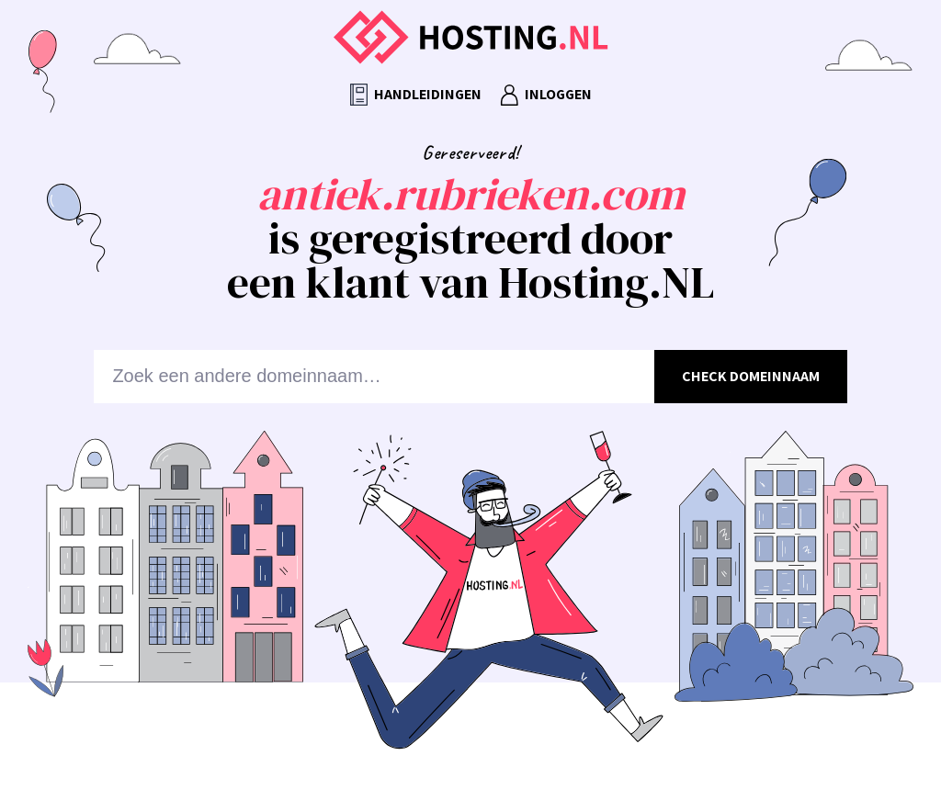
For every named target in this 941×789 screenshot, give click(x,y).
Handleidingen (416, 95)
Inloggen (546, 95)
